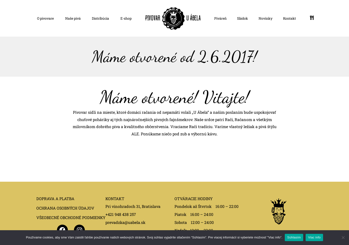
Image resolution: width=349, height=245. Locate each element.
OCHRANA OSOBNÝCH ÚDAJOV (65, 208)
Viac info (314, 237)
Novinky (265, 18)
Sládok (242, 18)
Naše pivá (73, 18)
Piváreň (220, 18)
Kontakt (289, 18)
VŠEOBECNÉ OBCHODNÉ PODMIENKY (70, 217)
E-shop (126, 18)
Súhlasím (294, 237)
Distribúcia (100, 18)
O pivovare (45, 18)
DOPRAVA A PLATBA (55, 198)
